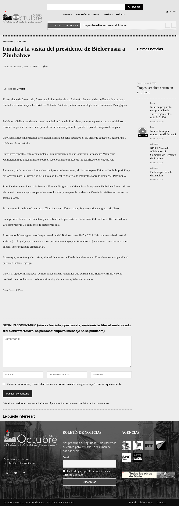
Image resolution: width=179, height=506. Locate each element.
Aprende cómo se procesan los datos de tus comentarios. (79, 403)
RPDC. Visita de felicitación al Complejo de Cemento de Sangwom (163, 138)
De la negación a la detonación (159, 155)
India (152, 98)
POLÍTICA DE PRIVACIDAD (60, 502)
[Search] (134, 7)
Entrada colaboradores (141, 502)
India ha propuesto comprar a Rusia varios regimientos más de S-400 (162, 104)
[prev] (167, 25)
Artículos (154, 132)
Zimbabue (21, 42)
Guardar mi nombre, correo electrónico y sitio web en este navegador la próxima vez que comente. (64, 384)
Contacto (161, 502)
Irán (152, 116)
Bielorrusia (8, 42)
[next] (173, 25)
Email (66, 457)
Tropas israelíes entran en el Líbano (105, 25)
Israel (139, 83)
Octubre (21, 88)
